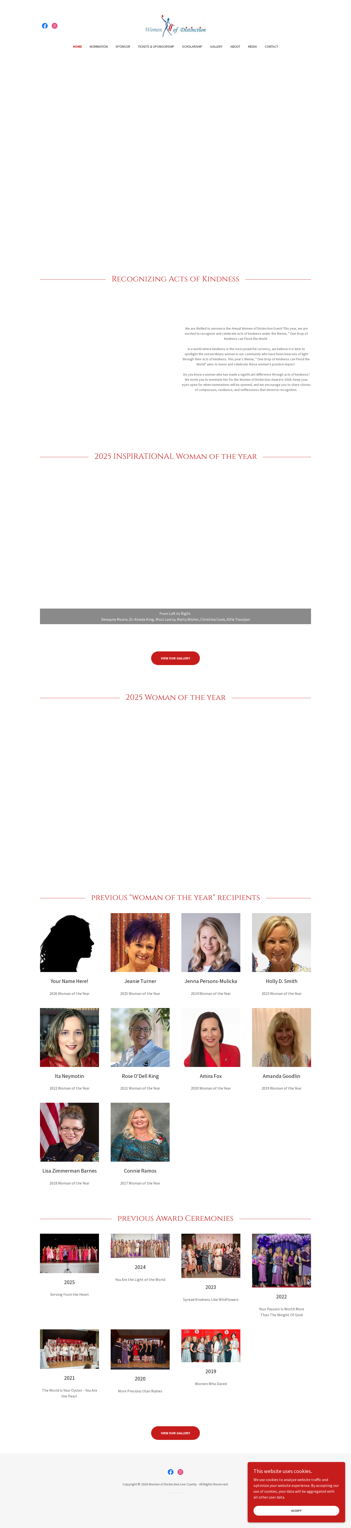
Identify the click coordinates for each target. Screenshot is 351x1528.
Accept (296, 1510)
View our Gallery (175, 658)
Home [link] (77, 46)
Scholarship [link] (192, 46)
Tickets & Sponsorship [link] (156, 46)
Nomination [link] (99, 46)
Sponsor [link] (123, 46)
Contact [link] (271, 46)
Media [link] (252, 46)
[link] (45, 26)
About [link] (235, 46)
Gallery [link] (216, 46)
